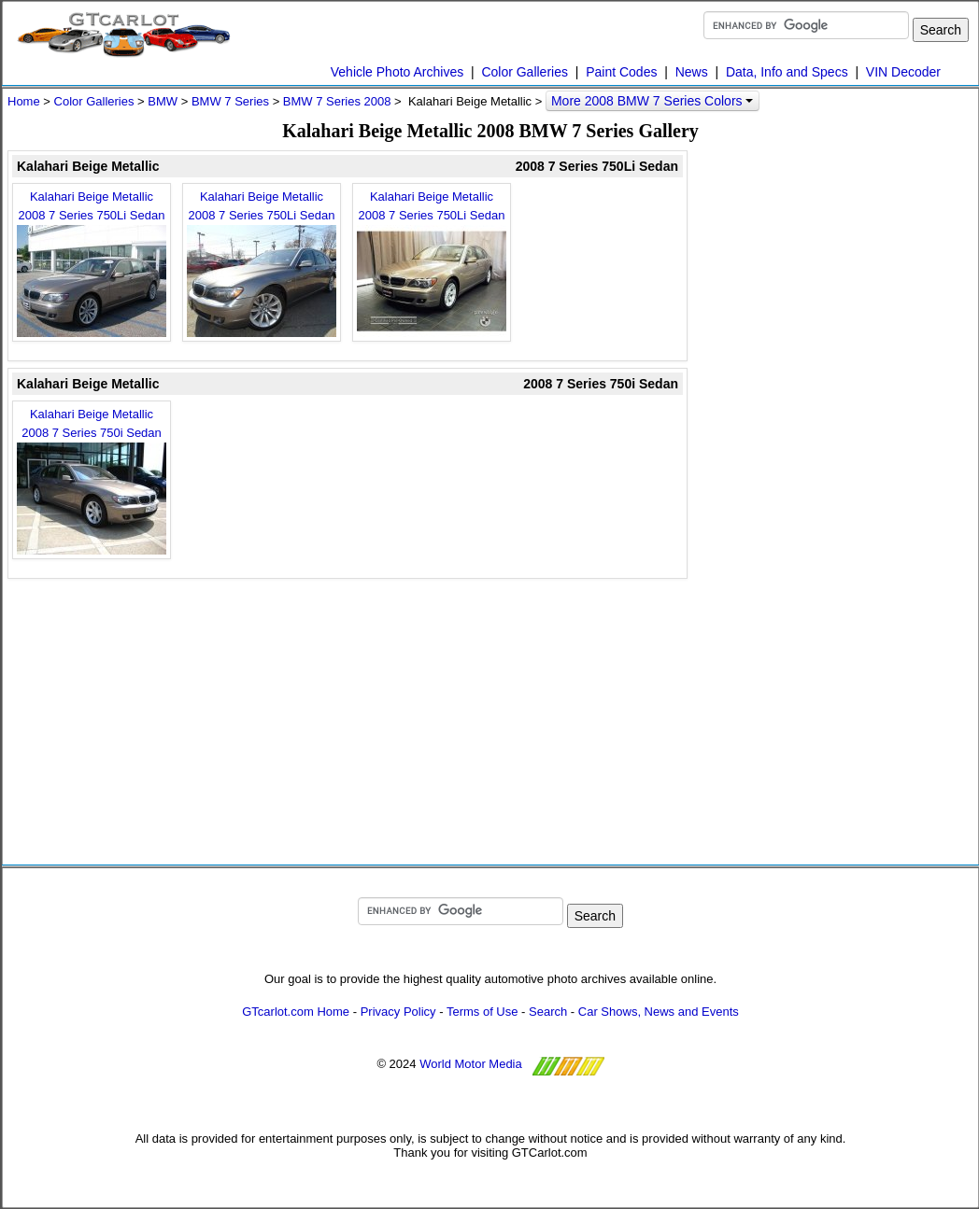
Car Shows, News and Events (658, 1012)
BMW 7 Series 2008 (337, 101)
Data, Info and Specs (787, 71)
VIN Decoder (903, 71)
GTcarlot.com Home (295, 1012)
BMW (162, 101)
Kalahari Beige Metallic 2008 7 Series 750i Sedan (91, 481)
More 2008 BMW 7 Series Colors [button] (652, 100)
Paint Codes (621, 71)
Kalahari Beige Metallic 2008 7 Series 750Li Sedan (91, 263)
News (691, 71)
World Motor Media (470, 1064)
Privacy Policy (398, 1012)
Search (548, 1012)
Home (23, 101)
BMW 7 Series (230, 101)
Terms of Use (482, 1012)
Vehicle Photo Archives (397, 71)
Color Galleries (524, 71)
